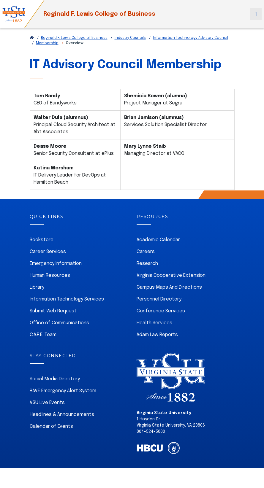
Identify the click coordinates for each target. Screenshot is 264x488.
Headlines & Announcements (62, 414)
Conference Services (161, 311)
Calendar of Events (51, 426)
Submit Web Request (53, 311)
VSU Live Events (47, 402)
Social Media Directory (55, 379)
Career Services (48, 251)
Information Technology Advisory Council (190, 38)
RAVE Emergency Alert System (63, 390)
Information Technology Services (67, 299)
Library (37, 287)
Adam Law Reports (157, 334)
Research (147, 263)
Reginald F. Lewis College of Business (99, 14)
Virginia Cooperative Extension (171, 275)
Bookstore (41, 239)
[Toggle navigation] (256, 14)
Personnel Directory (159, 299)
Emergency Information (56, 263)
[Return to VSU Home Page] (32, 38)
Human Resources (50, 275)
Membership (47, 43)
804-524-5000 (151, 432)
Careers (146, 251)
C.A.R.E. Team (43, 334)
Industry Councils (130, 38)
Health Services (154, 322)
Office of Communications (59, 322)
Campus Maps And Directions (169, 287)
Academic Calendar (158, 239)
